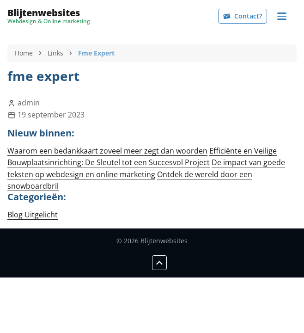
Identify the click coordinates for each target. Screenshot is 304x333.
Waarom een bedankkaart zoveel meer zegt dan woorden (107, 151)
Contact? (242, 16)
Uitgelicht (41, 215)
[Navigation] (282, 16)
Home (24, 53)
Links (55, 53)
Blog (15, 215)
